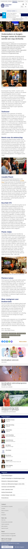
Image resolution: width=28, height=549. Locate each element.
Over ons (3, 520)
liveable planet (5, 337)
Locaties (3, 508)
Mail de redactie (23, 341)
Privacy (3, 512)
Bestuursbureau (4, 498)
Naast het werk (4, 528)
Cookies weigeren (20, 547)
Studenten (10, 1)
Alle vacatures (4, 526)
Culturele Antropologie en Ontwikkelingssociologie (13, 478)
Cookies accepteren (7, 547)
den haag (4, 335)
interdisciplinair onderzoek (14, 335)
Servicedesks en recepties (7, 506)
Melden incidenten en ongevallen (8, 535)
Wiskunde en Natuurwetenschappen (9, 481)
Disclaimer (3, 514)
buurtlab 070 (5, 333)
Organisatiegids (21, 1)
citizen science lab (21, 333)
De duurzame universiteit (6, 522)
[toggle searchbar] (26, 4)
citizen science (12, 333)
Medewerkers (14, 1)
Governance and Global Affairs (8, 486)
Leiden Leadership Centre (7, 489)
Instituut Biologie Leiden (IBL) (8, 495)
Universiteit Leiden (4, 1)
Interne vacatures (5, 524)
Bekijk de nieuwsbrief (6, 541)
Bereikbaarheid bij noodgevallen (8, 533)
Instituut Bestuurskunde (6, 492)
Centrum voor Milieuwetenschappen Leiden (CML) (12, 484)
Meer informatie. (5, 545)
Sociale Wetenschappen (6, 475)
